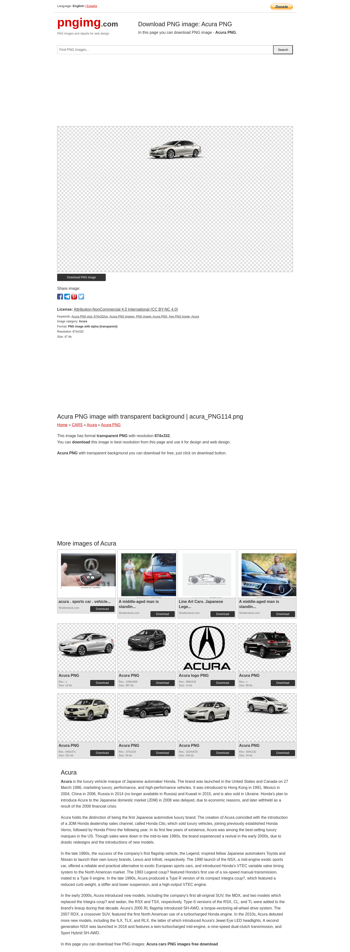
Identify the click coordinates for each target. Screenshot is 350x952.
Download (102, 609)
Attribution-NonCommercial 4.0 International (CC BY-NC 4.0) (126, 309)
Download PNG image (81, 277)
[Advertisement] (175, 92)
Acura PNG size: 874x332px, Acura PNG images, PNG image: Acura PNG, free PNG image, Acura (135, 316)
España (92, 6)
